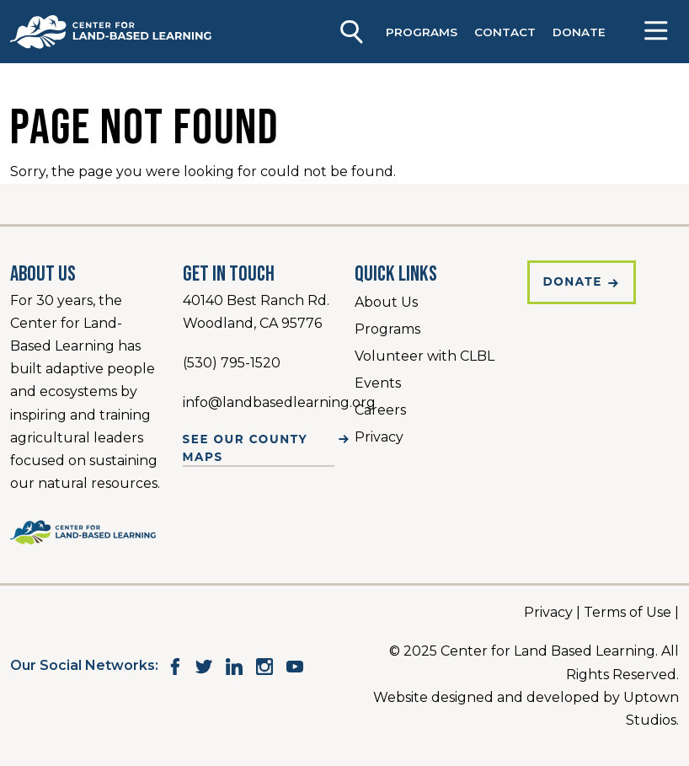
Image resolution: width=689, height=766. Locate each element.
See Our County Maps (245, 447)
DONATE (579, 32)
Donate (573, 281)
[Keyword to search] (349, 28)
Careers (380, 410)
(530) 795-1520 (231, 363)
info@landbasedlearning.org (279, 402)
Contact (505, 32)
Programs (421, 32)
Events (378, 383)
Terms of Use (627, 612)
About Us (386, 302)
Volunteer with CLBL (424, 356)
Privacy (379, 437)
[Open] (656, 32)
